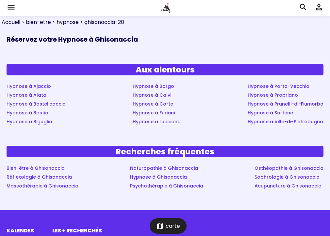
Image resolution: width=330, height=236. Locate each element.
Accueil (11, 22)
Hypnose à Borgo (153, 86)
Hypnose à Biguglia (29, 121)
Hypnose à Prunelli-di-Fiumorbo (285, 104)
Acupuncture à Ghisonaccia (288, 186)
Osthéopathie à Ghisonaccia (289, 168)
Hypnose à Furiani (154, 112)
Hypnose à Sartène (270, 112)
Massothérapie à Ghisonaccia (42, 186)
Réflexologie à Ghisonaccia (39, 177)
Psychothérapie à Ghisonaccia (166, 186)
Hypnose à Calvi (152, 95)
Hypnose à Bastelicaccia (36, 104)
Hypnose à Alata (26, 95)
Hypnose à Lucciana (157, 121)
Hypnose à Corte (153, 104)
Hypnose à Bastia (27, 112)
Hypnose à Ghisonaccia (158, 177)
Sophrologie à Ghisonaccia (287, 177)
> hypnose (65, 22)
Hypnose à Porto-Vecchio (278, 86)
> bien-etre (35, 22)
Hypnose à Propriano (273, 95)
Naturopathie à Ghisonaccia (164, 168)
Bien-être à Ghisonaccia (36, 168)
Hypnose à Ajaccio (29, 86)
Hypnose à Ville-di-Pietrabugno (285, 121)
